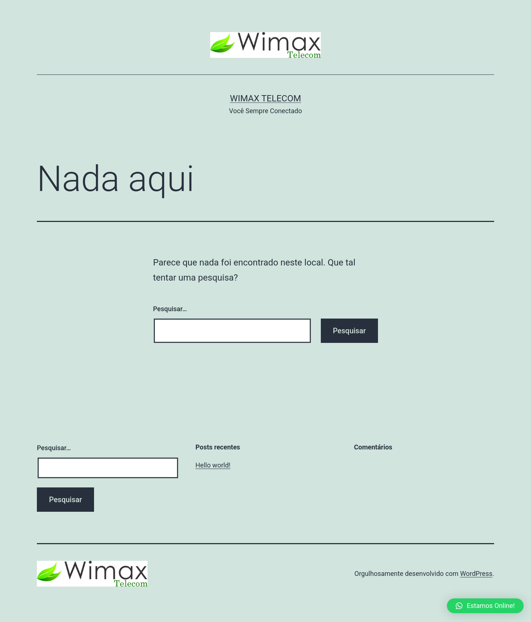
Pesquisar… (170, 309)
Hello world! (212, 465)
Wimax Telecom (265, 98)
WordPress (476, 573)
